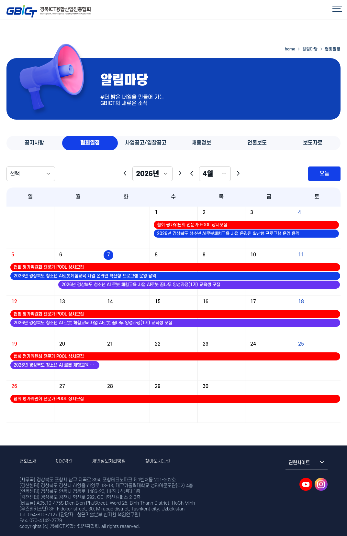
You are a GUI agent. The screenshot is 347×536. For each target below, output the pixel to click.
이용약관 (64, 461)
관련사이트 (306, 463)
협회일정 (90, 143)
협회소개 (27, 461)
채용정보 (201, 143)
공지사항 (34, 143)
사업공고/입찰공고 (145, 143)
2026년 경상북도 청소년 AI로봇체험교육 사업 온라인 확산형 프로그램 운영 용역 (228, 233)
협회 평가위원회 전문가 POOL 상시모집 (192, 224)
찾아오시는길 (157, 461)
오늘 (324, 174)
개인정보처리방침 (109, 461)
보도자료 (312, 143)
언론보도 (257, 143)
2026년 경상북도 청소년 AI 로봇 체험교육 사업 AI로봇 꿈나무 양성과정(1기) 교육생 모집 (141, 284)
